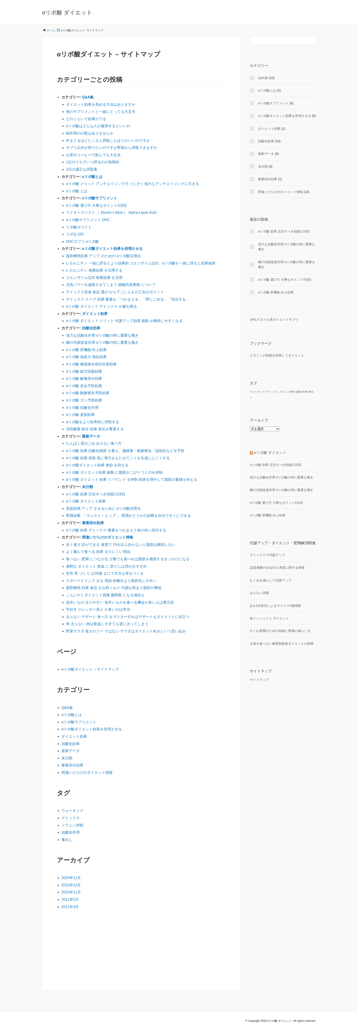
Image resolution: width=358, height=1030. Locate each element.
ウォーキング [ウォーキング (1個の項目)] (257, 391)
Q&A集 (88, 97)
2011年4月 (70, 907)
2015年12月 (71, 885)
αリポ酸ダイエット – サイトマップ (90, 669)
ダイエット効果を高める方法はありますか (100, 104)
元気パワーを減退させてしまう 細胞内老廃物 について (111, 285)
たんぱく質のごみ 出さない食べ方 (94, 443)
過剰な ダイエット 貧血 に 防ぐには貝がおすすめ (106, 566)
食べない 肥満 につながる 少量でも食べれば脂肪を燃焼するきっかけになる (128, 559)
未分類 (87, 487)
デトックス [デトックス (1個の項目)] (272, 391)
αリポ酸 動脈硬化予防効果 (87, 393)
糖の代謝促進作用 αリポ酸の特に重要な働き (102, 342)
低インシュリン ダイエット (269, 618)
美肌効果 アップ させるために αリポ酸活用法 (103, 508)
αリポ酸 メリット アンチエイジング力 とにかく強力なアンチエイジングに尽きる (132, 184)
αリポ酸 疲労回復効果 (84, 371)
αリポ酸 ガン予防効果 (84, 400)
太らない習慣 (259, 593)
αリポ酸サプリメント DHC (88, 220)
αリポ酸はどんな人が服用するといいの (98, 126)
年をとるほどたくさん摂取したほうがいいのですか (108, 141)
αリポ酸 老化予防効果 (84, 386)
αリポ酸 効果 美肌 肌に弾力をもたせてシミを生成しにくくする (118, 458)
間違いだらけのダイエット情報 (107, 537)
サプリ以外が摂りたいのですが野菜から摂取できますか (111, 148)
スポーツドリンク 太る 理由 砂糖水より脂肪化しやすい (111, 581)
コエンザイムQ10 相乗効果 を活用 (94, 278)
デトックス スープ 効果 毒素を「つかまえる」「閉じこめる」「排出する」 (128, 299)
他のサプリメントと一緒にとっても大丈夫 (100, 112)
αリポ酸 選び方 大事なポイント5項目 (96, 205)
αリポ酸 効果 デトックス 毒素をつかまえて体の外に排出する (116, 530)
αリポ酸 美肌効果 (80, 415)
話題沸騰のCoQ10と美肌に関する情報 (277, 567)
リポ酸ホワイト (79, 227)
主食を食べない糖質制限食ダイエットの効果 (282, 643)
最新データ (91, 436)
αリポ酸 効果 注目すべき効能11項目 (95, 494)
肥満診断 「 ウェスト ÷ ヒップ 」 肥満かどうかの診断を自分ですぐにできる (128, 516)
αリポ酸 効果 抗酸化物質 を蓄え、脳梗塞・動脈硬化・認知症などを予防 (125, 451)
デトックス (70, 818)
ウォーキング (72, 811)
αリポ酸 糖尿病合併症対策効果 (91, 364)
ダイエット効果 (95, 314)
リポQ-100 (74, 234)
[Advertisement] (141, 949)
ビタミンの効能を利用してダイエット (277, 355)
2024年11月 (71, 878)
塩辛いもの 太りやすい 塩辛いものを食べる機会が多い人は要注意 (120, 602)
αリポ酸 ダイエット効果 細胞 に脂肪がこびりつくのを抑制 (114, 472)
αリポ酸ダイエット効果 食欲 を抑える (97, 465)
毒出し (66, 840)
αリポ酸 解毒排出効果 (84, 378)
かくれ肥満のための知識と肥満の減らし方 (280, 631)
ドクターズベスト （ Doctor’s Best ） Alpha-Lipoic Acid (111, 212)
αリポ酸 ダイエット (67, 12)
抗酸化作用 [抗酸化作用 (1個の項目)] (301, 391)
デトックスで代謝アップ (267, 555)
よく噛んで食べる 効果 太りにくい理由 (98, 552)
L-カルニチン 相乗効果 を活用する (94, 270)
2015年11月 (71, 892)
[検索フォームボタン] (312, 40)
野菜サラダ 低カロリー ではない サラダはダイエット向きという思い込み (126, 631)
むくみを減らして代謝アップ (270, 580)
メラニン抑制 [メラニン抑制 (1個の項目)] (286, 391)
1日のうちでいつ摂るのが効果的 (92, 162)
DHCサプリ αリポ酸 (82, 241)
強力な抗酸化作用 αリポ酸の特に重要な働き (102, 335)
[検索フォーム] (278, 40)
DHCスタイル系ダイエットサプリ (274, 319)
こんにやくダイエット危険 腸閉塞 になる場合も (105, 595)
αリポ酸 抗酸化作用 (82, 407)
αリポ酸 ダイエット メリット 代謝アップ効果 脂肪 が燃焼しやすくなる (124, 321)
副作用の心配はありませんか (89, 133)
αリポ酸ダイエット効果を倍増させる (112, 249)
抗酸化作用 (70, 832)
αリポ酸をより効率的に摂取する (92, 422)
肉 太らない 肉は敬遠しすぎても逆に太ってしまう (107, 624)
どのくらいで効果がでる (86, 119)
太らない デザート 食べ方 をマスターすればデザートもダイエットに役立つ (128, 617)
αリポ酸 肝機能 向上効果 (86, 350)
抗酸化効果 (91, 328)
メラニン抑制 (72, 825)
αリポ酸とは (92, 177)
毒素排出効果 (93, 523)
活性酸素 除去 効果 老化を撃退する (95, 429)
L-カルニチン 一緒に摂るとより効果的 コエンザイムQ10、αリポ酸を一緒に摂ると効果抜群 (141, 263)
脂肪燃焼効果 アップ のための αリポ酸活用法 (103, 256)
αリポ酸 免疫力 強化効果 (86, 357)
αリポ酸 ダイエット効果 (86, 501)
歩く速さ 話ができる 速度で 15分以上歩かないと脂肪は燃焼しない (120, 545)
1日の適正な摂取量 (81, 169)
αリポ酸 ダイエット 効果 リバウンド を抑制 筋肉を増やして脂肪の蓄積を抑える (131, 479)
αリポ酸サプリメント (99, 198)
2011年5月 (70, 899)
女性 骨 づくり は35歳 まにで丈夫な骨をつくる (105, 573)
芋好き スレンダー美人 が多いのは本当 (98, 609)
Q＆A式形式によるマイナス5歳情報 (275, 605)
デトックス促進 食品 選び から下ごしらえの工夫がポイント (115, 292)
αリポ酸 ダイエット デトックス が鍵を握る (101, 306)
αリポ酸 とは (76, 191)
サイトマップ (259, 679)
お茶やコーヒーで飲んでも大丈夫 (93, 155)
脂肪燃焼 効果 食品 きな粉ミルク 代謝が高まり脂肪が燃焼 (113, 588)
